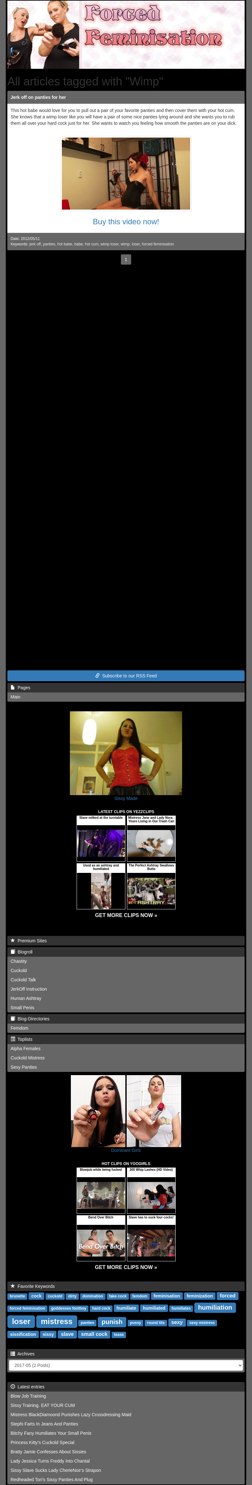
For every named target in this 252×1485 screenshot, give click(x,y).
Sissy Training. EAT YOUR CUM (43, 1405)
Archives (23, 1353)
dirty (72, 1296)
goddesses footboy (68, 1308)
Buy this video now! (126, 221)
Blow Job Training (28, 1396)
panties (49, 244)
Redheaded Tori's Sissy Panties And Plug (52, 1479)
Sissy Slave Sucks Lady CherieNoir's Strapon (56, 1470)
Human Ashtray (26, 998)
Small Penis (22, 1007)
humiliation (215, 1307)
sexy (177, 1322)
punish (112, 1321)
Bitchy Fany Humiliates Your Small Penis (51, 1433)
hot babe (64, 244)
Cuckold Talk (23, 979)
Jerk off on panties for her (38, 97)
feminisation (167, 1295)
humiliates (181, 1308)
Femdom (19, 1028)
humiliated (154, 1308)
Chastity (19, 961)
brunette (17, 1296)
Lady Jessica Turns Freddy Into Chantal (50, 1461)
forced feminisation (158, 244)
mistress (56, 1321)
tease (119, 1334)
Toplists (21, 1039)
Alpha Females (25, 1048)
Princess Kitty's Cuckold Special (42, 1442)
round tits (155, 1323)
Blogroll (21, 951)
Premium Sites (29, 940)
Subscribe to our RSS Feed (126, 675)
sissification (23, 1334)
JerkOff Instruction (29, 989)
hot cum (91, 244)
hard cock (101, 1308)
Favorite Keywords (33, 1286)
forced (228, 1295)
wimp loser (110, 244)
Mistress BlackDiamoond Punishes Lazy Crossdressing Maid (71, 1414)
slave (67, 1334)
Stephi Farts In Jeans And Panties (44, 1423)
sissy (48, 1334)
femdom (139, 1296)
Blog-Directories (30, 1018)
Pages (20, 687)
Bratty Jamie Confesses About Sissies (48, 1451)
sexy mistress (202, 1323)
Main (15, 696)
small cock (94, 1334)
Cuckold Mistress (28, 1057)
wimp (125, 244)
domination (92, 1296)
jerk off (35, 244)
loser (136, 244)
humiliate (126, 1308)
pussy (135, 1323)
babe (78, 244)
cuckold (55, 1296)
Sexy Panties (24, 1067)
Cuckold (19, 970)
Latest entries (28, 1386)
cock (36, 1295)
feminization (200, 1295)
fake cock (118, 1296)
